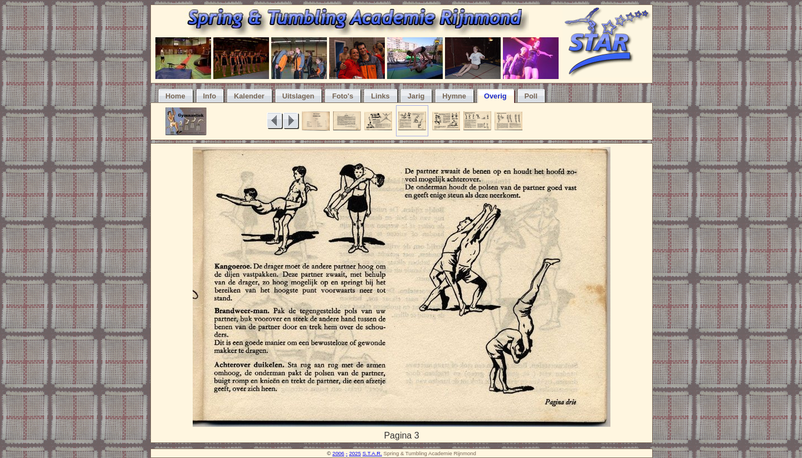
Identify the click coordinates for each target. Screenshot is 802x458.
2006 (338, 453)
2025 (355, 453)
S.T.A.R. (372, 453)
